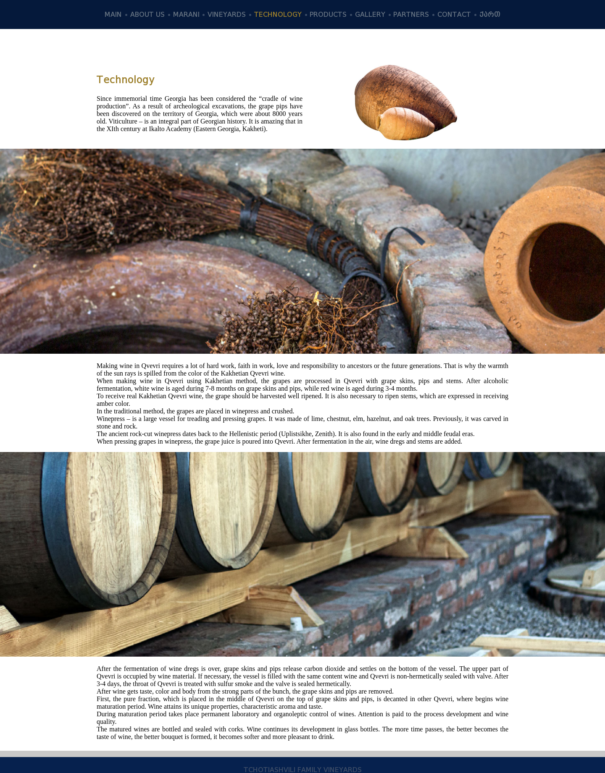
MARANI (186, 14)
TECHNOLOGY (278, 14)
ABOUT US (147, 14)
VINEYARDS (227, 14)
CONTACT (454, 14)
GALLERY (370, 14)
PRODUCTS (328, 14)
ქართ (489, 14)
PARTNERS (411, 14)
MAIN (113, 14)
